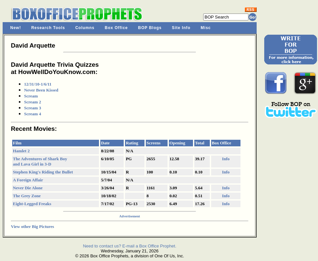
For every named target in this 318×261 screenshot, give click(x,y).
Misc (206, 27)
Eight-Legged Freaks (32, 203)
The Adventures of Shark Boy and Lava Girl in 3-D (40, 161)
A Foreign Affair (28, 179)
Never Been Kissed (41, 90)
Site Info (181, 27)
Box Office (116, 27)
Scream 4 (32, 113)
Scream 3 (32, 107)
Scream (31, 95)
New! (15, 27)
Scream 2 (32, 101)
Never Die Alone (28, 187)
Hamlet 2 (21, 150)
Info (226, 158)
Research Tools (48, 27)
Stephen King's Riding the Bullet (43, 171)
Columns (84, 27)
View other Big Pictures (32, 226)
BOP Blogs (150, 27)
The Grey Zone (27, 195)
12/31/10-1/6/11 (37, 84)
